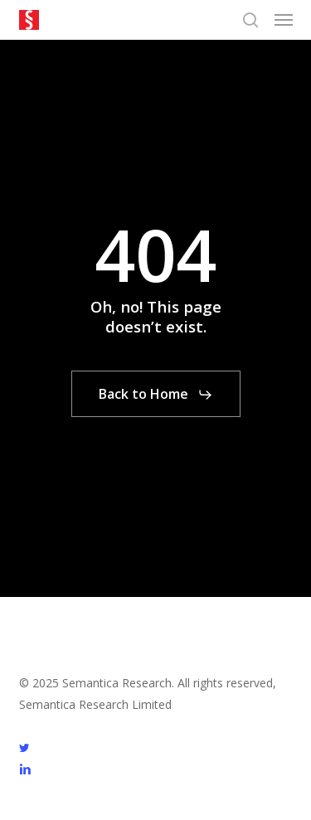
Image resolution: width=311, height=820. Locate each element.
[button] (284, 20)
